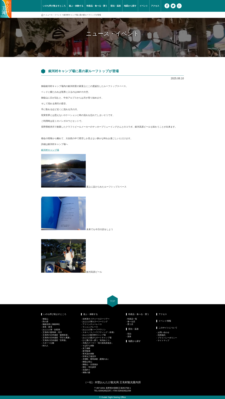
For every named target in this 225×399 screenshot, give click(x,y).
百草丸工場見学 (89, 356)
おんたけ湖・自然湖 (51, 329)
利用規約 (161, 335)
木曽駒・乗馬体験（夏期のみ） (96, 359)
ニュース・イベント (53, 15)
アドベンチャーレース (92, 324)
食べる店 (131, 321)
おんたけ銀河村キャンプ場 (94, 335)
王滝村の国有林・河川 (52, 332)
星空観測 (86, 351)
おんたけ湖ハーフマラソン (94, 329)
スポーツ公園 (48, 343)
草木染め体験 (88, 354)
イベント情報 (165, 321)
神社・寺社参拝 (89, 367)
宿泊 (129, 334)
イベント (144, 6)
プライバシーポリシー (167, 338)
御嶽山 (45, 319)
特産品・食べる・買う (96, 6)
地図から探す (130, 6)
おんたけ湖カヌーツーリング (95, 321)
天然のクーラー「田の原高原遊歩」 (97, 343)
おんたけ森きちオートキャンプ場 (96, 337)
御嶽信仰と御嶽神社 (51, 324)
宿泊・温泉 (115, 6)
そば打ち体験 (88, 346)
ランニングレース (90, 327)
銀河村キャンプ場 (50, 150)
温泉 (129, 336)
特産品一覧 (132, 319)
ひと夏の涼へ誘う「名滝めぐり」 (96, 340)
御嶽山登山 (87, 362)
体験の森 (86, 372)
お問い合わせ (163, 332)
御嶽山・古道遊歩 (90, 364)
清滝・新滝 (47, 327)
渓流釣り (86, 370)
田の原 (45, 321)
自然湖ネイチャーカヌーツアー (96, 319)
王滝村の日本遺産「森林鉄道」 (56, 335)
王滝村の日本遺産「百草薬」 (55, 340)
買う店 (130, 324)
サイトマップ (163, 340)
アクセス (155, 6)
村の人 (45, 346)
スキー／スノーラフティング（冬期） (98, 332)
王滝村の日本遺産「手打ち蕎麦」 (57, 337)
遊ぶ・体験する (76, 6)
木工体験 (86, 348)
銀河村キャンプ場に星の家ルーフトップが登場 (82, 15)
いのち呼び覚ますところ (54, 6)
